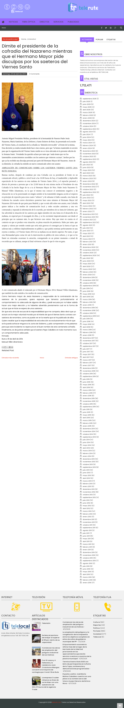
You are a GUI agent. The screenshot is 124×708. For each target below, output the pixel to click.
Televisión (46, 623)
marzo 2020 (87, 269)
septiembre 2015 (89, 406)
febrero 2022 (88, 209)
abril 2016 (86, 387)
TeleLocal (97, 637)
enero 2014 (87, 456)
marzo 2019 (87, 299)
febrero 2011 (87, 547)
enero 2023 (87, 181)
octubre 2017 (88, 343)
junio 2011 (86, 536)
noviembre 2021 (89, 217)
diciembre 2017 (89, 338)
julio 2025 (86, 101)
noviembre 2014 (89, 431)
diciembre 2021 (89, 214)
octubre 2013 (88, 464)
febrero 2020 (88, 272)
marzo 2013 (87, 481)
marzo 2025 (87, 112)
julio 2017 (86, 349)
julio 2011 (86, 533)
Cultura (96, 622)
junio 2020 (87, 261)
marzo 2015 (87, 420)
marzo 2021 (87, 239)
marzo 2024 (87, 143)
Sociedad (97, 634)
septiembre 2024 (89, 129)
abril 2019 (86, 297)
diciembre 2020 (89, 247)
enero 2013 (87, 486)
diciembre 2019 (89, 277)
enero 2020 (87, 275)
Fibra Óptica (28, 21)
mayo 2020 (87, 264)
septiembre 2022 (89, 192)
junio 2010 (86, 569)
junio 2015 (86, 412)
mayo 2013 (87, 475)
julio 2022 (86, 195)
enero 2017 (87, 365)
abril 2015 (86, 417)
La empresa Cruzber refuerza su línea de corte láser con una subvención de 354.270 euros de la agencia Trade (45, 683)
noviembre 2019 (89, 280)
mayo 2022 (87, 200)
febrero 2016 (88, 393)
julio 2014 (86, 439)
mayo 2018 (87, 324)
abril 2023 (86, 173)
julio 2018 (86, 319)
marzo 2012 (87, 511)
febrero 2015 (88, 423)
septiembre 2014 (89, 437)
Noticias (13, 21)
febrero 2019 (88, 302)
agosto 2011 (87, 530)
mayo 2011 (87, 538)
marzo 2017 (87, 360)
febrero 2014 (88, 453)
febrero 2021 (88, 242)
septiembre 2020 (89, 255)
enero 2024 (87, 148)
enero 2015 (87, 426)
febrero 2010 (88, 580)
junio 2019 (86, 291)
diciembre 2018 (89, 308)
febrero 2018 (88, 332)
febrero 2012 (88, 514)
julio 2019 (86, 288)
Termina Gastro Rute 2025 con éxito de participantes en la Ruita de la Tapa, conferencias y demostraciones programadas (77, 665)
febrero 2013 (88, 483)
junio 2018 (86, 321)
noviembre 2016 (89, 371)
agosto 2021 (87, 225)
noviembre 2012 (89, 492)
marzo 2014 (87, 450)
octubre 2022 (88, 189)
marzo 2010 (87, 577)
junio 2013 (86, 472)
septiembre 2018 (89, 316)
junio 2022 (87, 198)
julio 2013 (86, 470)
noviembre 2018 (89, 310)
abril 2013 (86, 478)
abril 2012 (86, 508)
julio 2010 (86, 566)
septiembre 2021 (89, 222)
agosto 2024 (88, 132)
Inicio (4, 28)
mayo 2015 (87, 415)
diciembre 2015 (89, 398)
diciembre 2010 (89, 552)
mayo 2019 (87, 294)
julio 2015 (86, 409)
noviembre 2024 (89, 123)
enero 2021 (87, 244)
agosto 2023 (88, 162)
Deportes (97, 625)
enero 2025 (87, 118)
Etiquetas (111, 39)
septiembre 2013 (89, 467)
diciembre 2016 (89, 368)
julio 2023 (86, 165)
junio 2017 (86, 351)
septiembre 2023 (89, 159)
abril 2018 (86, 327)
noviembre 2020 (89, 250)
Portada (96, 631)
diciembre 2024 (89, 121)
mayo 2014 (87, 445)
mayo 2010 (87, 571)
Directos (44, 21)
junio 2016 (86, 382)
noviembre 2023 (89, 154)
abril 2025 (86, 110)
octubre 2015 (88, 404)
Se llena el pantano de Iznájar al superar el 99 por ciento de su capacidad (51, 639)
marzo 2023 (87, 176)
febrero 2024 (88, 145)
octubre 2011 (87, 525)
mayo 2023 (87, 170)
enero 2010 (87, 582)
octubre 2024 (88, 126)
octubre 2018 (88, 313)
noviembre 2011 (89, 522)
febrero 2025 (88, 115)
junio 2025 (87, 104)
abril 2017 (86, 357)
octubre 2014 (88, 434)
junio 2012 (86, 503)
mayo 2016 (87, 384)
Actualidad (87, 39)
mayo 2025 (87, 107)
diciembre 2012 (89, 489)
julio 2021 (86, 228)
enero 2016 (87, 395)
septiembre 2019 (89, 286)
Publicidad (73, 21)
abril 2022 (86, 203)
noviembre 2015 (89, 401)
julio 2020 (86, 258)
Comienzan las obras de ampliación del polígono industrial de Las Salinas (51, 651)
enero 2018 (87, 335)
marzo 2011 (87, 544)
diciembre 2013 (89, 459)
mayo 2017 (87, 354)
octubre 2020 (88, 253)
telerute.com (56, 702)
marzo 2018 (87, 329)
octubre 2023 (88, 156)
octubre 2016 (88, 373)
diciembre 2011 (88, 519)
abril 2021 (86, 236)
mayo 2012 (87, 505)
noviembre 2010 (89, 555)
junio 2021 (86, 231)
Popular (99, 39)
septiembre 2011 (89, 527)
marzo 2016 (87, 390)
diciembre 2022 (89, 184)
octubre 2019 (88, 283)
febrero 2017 (87, 362)
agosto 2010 (87, 563)
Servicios (58, 21)
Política (96, 628)
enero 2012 (87, 516)
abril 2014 (86, 448)
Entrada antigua (71, 358)
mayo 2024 (87, 140)
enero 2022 (87, 211)
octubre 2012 (88, 494)
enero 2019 (87, 305)
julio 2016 (86, 379)
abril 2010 (86, 574)
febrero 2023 (88, 178)
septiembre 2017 (89, 346)
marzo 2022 (87, 206)
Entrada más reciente (10, 358)
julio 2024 (86, 134)
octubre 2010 (88, 558)
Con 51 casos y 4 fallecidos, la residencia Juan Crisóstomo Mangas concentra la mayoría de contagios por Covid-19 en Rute (45, 666)
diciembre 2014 (89, 428)
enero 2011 (87, 549)
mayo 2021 (87, 233)
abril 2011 (86, 541)
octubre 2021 (88, 220)
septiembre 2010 (89, 560)
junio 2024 (87, 137)
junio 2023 (87, 167)
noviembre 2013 (89, 461)
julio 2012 (86, 500)
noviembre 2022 (89, 187)
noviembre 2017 (89, 340)
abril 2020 (86, 266)
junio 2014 (86, 442)
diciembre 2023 (89, 151)
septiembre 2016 (89, 376)
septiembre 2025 (89, 99)
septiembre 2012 (89, 497)
